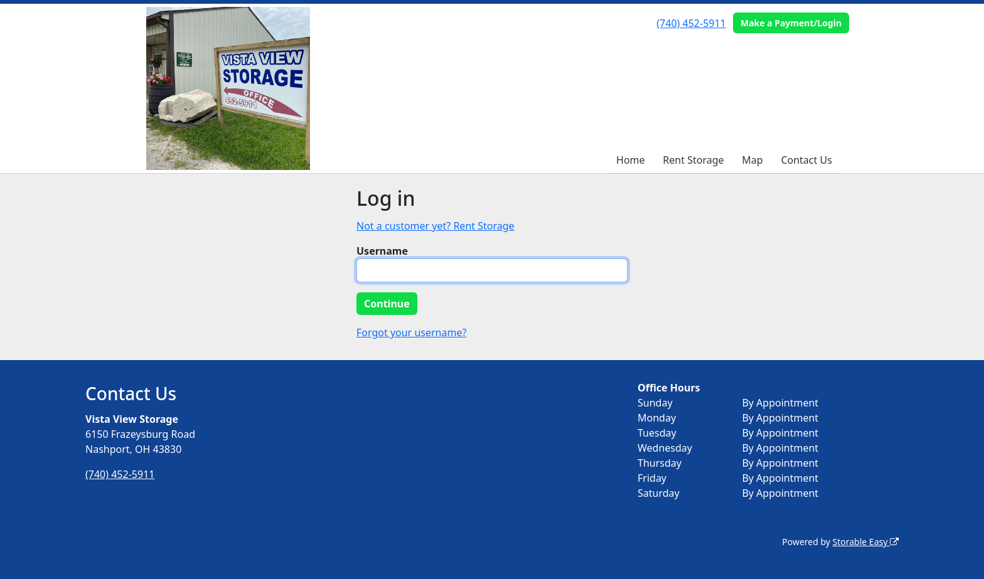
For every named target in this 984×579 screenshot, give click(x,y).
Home (630, 160)
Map (752, 160)
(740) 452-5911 (690, 23)
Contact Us (806, 160)
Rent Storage (693, 160)
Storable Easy (866, 542)
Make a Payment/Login (791, 23)
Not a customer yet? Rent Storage (435, 226)
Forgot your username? (411, 332)
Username (382, 251)
